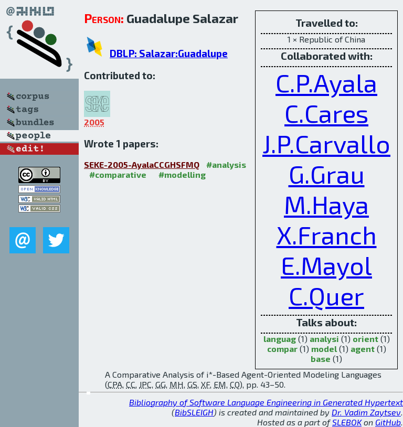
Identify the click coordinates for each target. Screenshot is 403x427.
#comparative (117, 174)
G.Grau (327, 173)
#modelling (182, 174)
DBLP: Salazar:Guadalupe (169, 53)
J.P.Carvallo (326, 143)
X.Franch (327, 234)
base (321, 359)
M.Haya (326, 204)
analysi (324, 339)
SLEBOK (347, 422)
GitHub (388, 422)
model (324, 349)
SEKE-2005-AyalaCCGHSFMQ (141, 164)
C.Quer (326, 295)
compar (282, 349)
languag (279, 339)
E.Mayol (326, 265)
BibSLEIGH (194, 412)
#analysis (226, 164)
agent (363, 349)
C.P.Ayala (326, 82)
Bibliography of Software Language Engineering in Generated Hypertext (266, 402)
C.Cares (326, 113)
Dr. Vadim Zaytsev (366, 412)
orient (365, 339)
